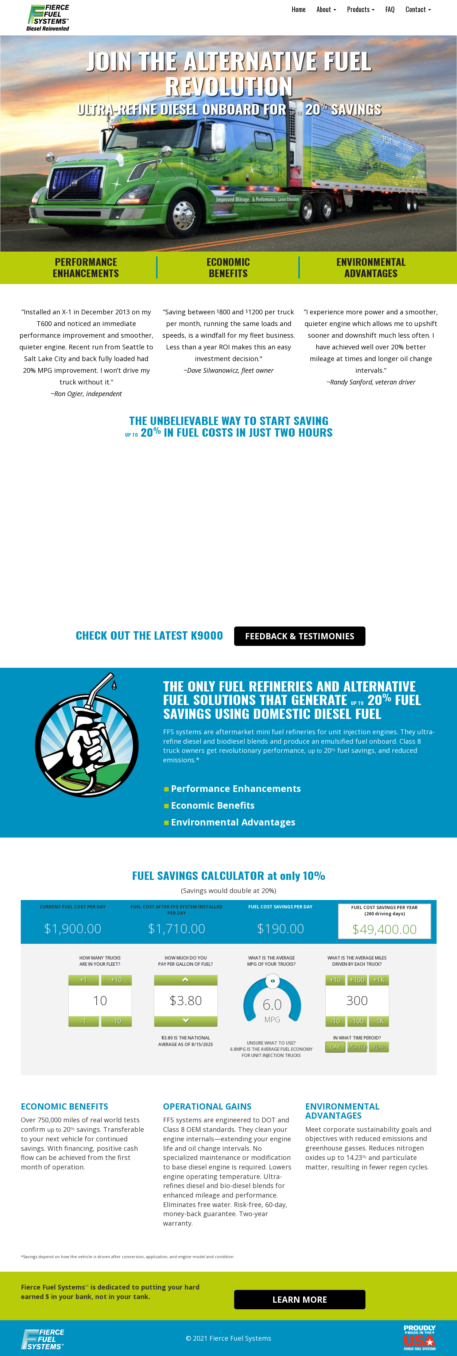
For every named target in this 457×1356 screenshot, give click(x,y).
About (326, 9)
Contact (418, 9)
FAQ (390, 9)
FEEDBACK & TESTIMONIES (299, 636)
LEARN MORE (299, 1299)
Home (299, 9)
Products (361, 9)
